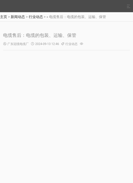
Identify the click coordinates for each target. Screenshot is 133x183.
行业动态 (36, 17)
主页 (3, 17)
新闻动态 (18, 17)
